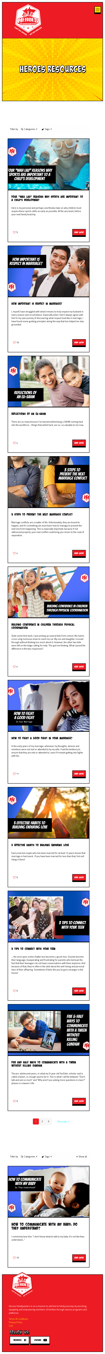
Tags (47, 129)
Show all (81, 1156)
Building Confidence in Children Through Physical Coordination (42, 626)
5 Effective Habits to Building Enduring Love (40, 845)
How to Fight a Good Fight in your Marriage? (41, 738)
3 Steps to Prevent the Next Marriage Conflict (42, 514)
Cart (11, 1325)
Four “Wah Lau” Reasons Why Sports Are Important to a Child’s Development (47, 198)
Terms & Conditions (18, 1319)
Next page (63, 1121)
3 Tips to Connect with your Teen (33, 949)
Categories (29, 129)
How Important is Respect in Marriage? (36, 303)
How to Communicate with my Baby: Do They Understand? (44, 1226)
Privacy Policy (15, 1322)
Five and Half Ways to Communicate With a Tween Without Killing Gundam (43, 1064)
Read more (79, 232)
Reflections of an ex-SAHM (28, 414)
